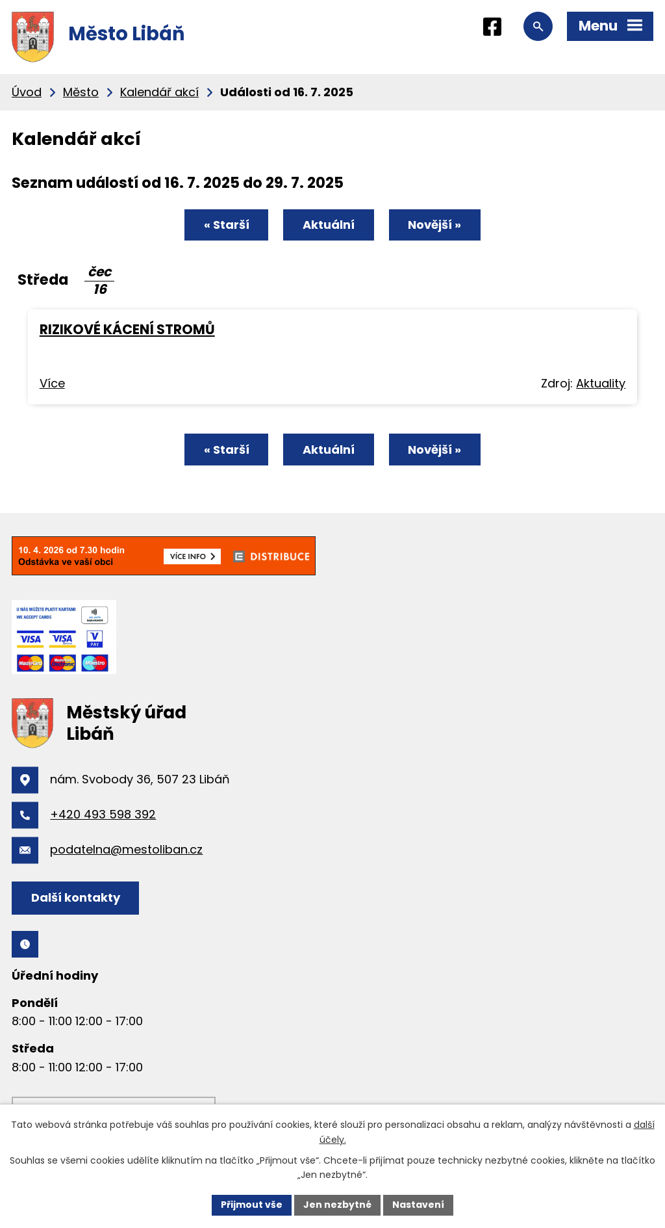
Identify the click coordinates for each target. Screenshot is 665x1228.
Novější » (434, 224)
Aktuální (329, 224)
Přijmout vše (251, 1204)
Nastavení (418, 1204)
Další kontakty (75, 897)
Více (52, 383)
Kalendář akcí (159, 92)
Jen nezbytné (337, 1204)
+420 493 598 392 (103, 814)
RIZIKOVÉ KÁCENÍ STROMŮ (127, 329)
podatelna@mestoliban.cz (126, 849)
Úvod (27, 92)
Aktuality (600, 383)
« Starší (226, 224)
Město (81, 92)
